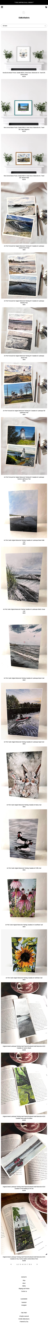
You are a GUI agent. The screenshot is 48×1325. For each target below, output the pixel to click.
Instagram (24, 1305)
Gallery (24, 1286)
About (24, 1283)
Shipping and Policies (24, 1288)
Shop (24, 1280)
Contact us (24, 1291)
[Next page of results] (37, 1264)
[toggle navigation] (2, 7)
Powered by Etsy (24, 1321)
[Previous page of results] (11, 1264)
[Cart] (46, 7)
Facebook (24, 1302)
